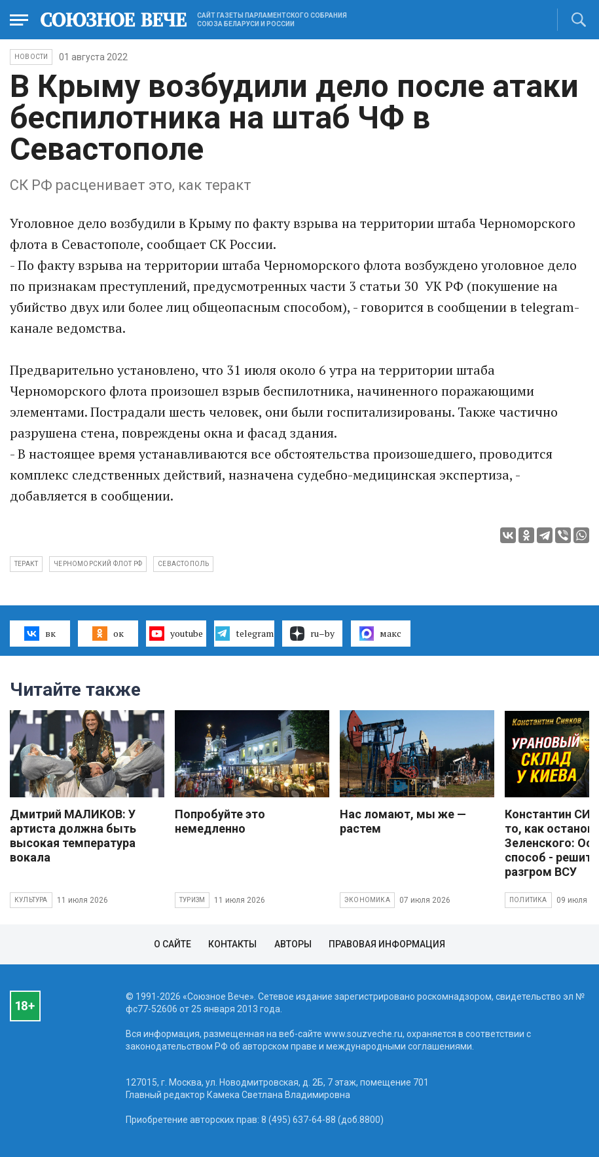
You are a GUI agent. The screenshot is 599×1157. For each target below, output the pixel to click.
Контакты (232, 944)
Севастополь (183, 563)
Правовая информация (387, 944)
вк (39, 633)
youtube (175, 633)
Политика (528, 899)
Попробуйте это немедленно (220, 821)
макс (380, 633)
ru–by (312, 633)
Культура (31, 899)
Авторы (293, 944)
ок (107, 633)
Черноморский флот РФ (98, 563)
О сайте (172, 944)
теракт (26, 563)
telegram (244, 633)
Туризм (192, 899)
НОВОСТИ (31, 56)
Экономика (367, 899)
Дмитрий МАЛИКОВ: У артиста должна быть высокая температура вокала (73, 835)
